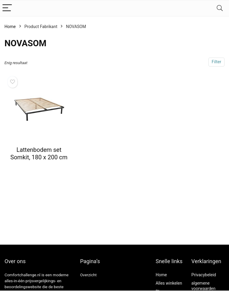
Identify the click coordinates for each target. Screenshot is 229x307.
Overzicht (88, 275)
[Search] (220, 8)
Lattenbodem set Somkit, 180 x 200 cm (39, 153)
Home (10, 26)
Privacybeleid (203, 274)
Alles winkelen (169, 283)
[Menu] (7, 8)
